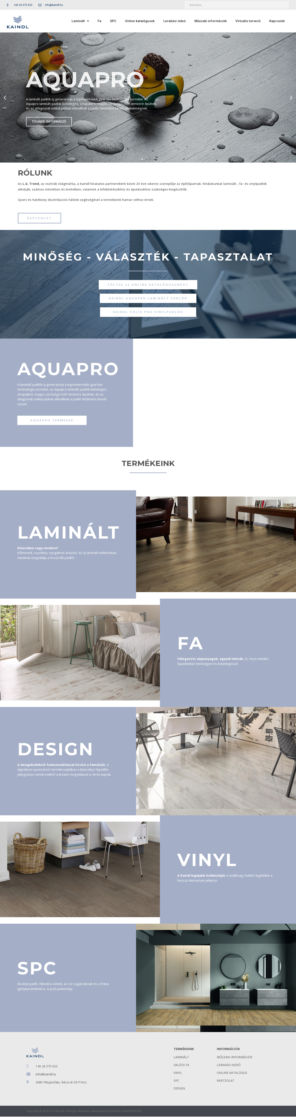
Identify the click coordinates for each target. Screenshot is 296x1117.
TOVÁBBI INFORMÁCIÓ (49, 122)
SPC (113, 21)
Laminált (80, 21)
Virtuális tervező (248, 21)
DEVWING (114, 1111)
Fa (99, 21)
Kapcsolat (277, 21)
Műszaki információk (210, 21)
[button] (142, 159)
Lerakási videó (174, 21)
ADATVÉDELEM (131, 1111)
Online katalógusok (140, 21)
